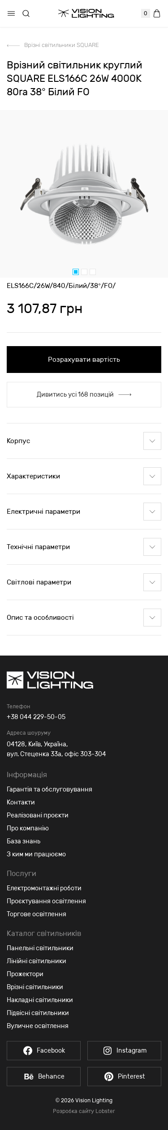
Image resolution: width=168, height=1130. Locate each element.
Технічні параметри (84, 547)
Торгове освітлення (36, 914)
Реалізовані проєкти (38, 815)
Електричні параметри (84, 512)
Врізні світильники (35, 987)
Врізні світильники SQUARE (61, 45)
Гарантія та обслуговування (49, 789)
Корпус (84, 441)
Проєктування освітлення (46, 901)
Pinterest (124, 1076)
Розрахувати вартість (84, 360)
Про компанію (28, 828)
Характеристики (84, 476)
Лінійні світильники (36, 961)
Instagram (124, 1050)
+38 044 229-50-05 (36, 717)
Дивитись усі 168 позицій (84, 394)
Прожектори (25, 974)
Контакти (21, 802)
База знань (23, 841)
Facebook (43, 1050)
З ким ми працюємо (36, 854)
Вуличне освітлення (38, 1026)
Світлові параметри (84, 582)
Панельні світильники (40, 948)
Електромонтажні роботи (44, 888)
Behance (44, 1076)
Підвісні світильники (38, 1013)
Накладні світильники (40, 1000)
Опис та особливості (84, 617)
